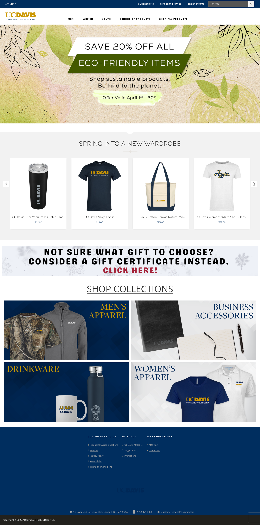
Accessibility (96, 461)
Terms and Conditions (101, 466)
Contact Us (154, 450)
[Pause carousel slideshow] (139, 118)
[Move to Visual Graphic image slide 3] (134, 118)
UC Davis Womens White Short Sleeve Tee (224, 217)
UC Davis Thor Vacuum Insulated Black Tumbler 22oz (48, 217)
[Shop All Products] (173, 19)
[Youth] (106, 19)
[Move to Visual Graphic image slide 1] (122, 118)
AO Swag (153, 444)
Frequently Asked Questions (104, 444)
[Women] (88, 19)
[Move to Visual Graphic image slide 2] (128, 118)
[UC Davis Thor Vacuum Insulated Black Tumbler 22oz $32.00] (38, 186)
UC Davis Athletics (133, 444)
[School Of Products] (135, 19)
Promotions (130, 455)
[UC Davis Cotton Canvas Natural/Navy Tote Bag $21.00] (160, 186)
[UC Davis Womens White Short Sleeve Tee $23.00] (222, 186)
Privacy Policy (96, 455)
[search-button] (251, 4)
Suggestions (130, 450)
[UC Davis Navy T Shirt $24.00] (99, 186)
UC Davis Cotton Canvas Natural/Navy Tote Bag (167, 217)
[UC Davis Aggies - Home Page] (21, 15)
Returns (94, 450)
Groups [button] (9, 3)
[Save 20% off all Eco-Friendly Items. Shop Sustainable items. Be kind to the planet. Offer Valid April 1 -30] (130, 74)
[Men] (71, 19)
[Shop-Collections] (130, 289)
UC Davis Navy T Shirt (99, 217)
